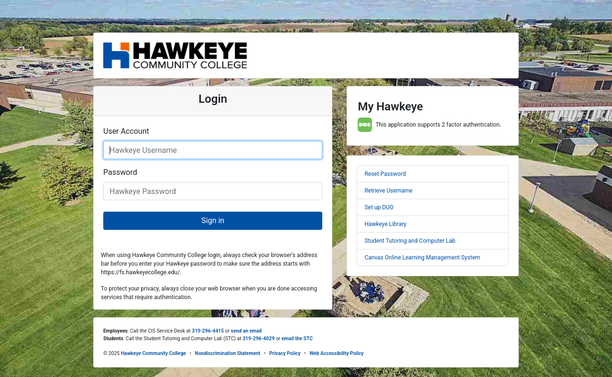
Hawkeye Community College (153, 353)
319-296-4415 (208, 331)
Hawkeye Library (385, 224)
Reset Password (384, 174)
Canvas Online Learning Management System (422, 257)
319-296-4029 (258, 338)
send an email (246, 331)
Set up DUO (378, 207)
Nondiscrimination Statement (228, 353)
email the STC (297, 338)
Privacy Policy (284, 353)
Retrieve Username (388, 190)
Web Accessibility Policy (336, 353)
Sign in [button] (212, 220)
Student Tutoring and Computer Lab (409, 240)
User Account (126, 131)
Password (120, 172)
